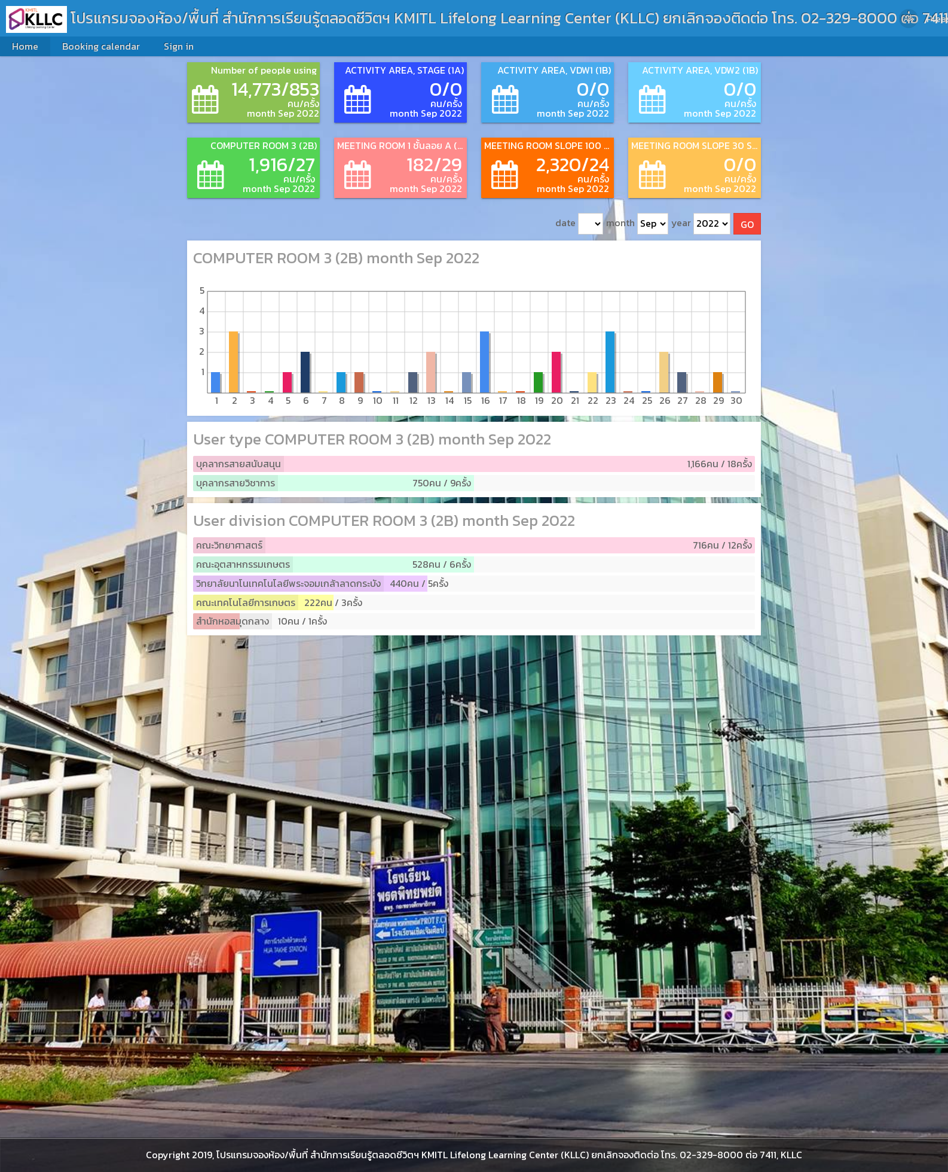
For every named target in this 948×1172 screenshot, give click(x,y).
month (637, 224)
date (579, 224)
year (700, 224)
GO (747, 224)
